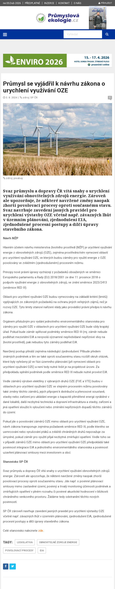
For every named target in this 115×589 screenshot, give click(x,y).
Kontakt (64, 3)
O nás (77, 3)
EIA (42, 550)
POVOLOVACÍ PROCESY (19, 550)
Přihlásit (105, 3)
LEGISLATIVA (25, 542)
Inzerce (49, 3)
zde (40, 530)
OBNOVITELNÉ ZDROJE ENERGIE (58, 542)
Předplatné (32, 3)
